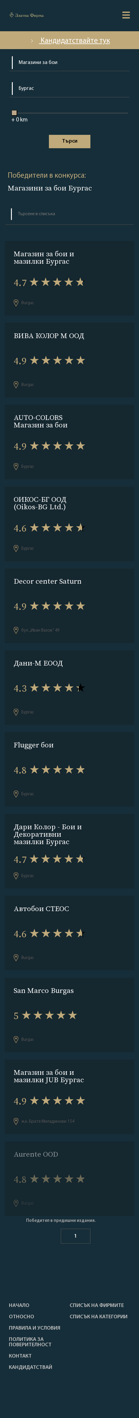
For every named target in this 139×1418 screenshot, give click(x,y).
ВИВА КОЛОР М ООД (49, 335)
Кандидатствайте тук (69, 41)
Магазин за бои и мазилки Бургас (44, 257)
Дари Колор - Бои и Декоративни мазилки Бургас (48, 834)
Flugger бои (34, 745)
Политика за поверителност (30, 1342)
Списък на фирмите (97, 1305)
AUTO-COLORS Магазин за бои (41, 421)
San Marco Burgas (44, 990)
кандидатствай (30, 1367)
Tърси (69, 141)
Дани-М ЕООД (38, 663)
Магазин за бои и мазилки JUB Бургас (49, 1076)
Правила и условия (34, 1328)
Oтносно (21, 1317)
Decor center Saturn (48, 581)
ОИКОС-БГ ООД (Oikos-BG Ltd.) (40, 503)
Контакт (20, 1356)
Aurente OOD (36, 1154)
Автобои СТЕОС (41, 908)
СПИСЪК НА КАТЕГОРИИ (98, 1317)
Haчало (19, 1305)
